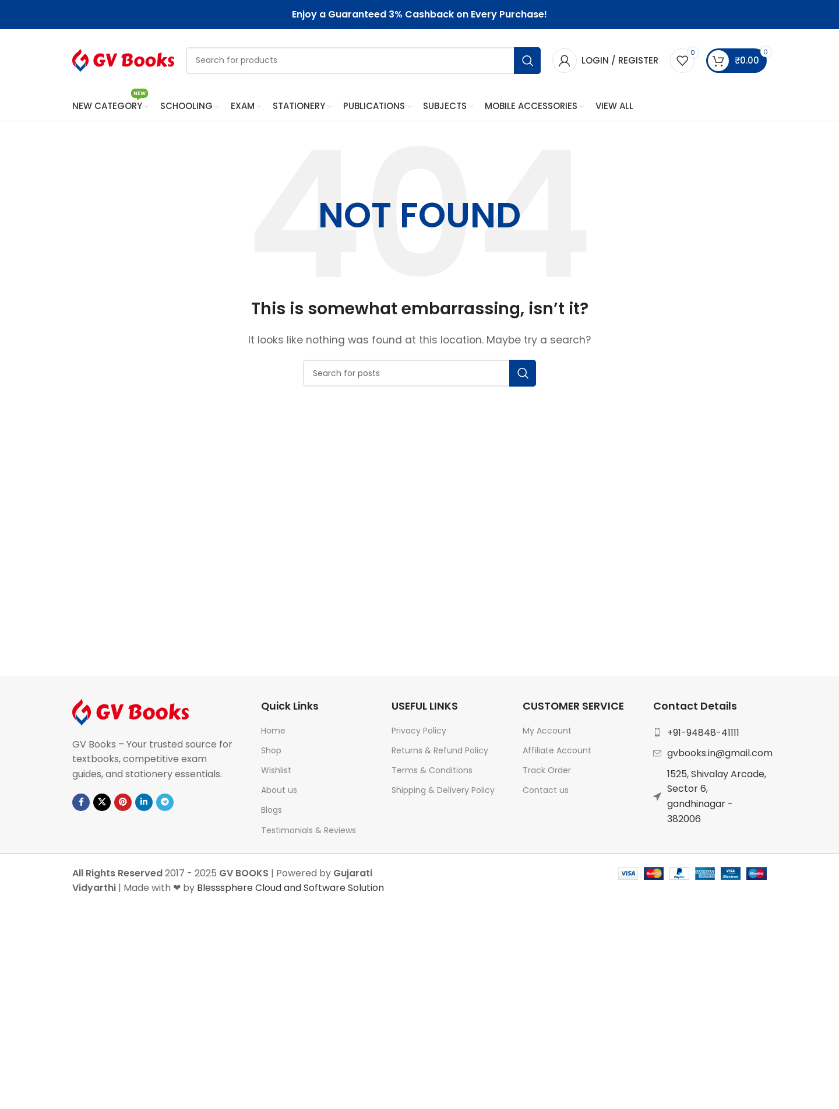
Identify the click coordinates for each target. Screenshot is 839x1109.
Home (273, 732)
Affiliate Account (557, 752)
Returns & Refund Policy (440, 752)
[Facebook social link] (81, 804)
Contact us (546, 792)
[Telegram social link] (165, 804)
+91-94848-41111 (703, 734)
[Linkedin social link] (144, 804)
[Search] (363, 61)
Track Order (547, 772)
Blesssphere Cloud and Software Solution (290, 889)
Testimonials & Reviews (308, 832)
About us (279, 792)
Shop (271, 752)
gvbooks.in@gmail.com (720, 754)
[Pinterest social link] (123, 804)
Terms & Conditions (432, 772)
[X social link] (102, 804)
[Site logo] (123, 60)
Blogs (271, 811)
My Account (547, 732)
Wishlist (276, 772)
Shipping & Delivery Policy (443, 792)
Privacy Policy (419, 732)
